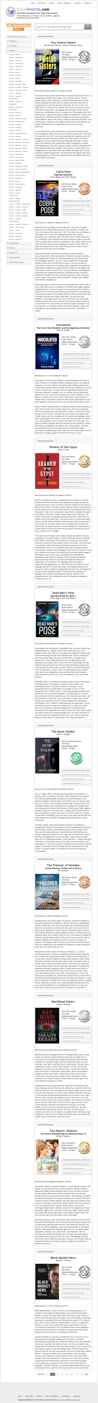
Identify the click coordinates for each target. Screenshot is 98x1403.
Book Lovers (39, 3)
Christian (12, 46)
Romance (12, 252)
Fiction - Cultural (15, 75)
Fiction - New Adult (16, 157)
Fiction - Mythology (16, 154)
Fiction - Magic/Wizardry (18, 133)
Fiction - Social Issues (17, 175)
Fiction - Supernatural (17, 184)
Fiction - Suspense (16, 187)
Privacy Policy (61, 1400)
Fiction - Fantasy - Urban (18, 90)
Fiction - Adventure (16, 57)
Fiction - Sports (14, 181)
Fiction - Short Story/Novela (19, 172)
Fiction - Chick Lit (15, 69)
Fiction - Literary (15, 130)
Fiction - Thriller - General (18, 207)
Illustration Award (15, 262)
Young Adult (13, 257)
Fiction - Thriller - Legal (17, 210)
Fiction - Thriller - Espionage (19, 204)
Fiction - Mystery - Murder (18, 148)
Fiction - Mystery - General (18, 139)
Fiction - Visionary (15, 233)
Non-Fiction (13, 243)
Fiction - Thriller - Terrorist (18, 224)
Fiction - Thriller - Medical (18, 213)
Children (11, 41)
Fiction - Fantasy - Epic (17, 84)
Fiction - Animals (15, 60)
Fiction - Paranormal (16, 160)
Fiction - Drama (14, 78)
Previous (41, 1374)
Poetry (11, 248)
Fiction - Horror (14, 115)
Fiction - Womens (15, 239)
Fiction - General (15, 93)
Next (86, 1374)
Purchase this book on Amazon (73, 77)
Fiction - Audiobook (16, 66)
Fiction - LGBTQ (15, 127)
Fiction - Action (14, 54)
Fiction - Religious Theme (18, 166)
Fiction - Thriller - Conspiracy (15, 194)
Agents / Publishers (62, 3)
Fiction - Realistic (15, 163)
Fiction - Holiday (15, 112)
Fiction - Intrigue (15, 124)
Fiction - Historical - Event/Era (16, 103)
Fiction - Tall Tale (15, 190)
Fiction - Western (15, 236)
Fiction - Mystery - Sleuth (18, 151)
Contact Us (87, 3)
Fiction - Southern (15, 178)
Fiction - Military (15, 136)
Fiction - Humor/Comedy (18, 118)
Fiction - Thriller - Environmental (15, 200)
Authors (49, 3)
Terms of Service (74, 1400)
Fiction (11, 50)
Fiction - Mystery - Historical (19, 142)
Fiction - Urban (14, 230)
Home (29, 3)
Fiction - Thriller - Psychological (15, 220)
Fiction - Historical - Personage (16, 108)
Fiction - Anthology (16, 63)
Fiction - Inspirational (17, 121)
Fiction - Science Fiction (18, 169)
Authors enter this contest (72, 82)
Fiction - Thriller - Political (18, 216)
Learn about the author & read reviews (76, 73)
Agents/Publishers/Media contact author (76, 69)
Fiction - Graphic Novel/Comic (15, 97)
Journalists (76, 3)
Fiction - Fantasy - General (18, 87)
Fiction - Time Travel (16, 227)
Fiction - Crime (14, 72)
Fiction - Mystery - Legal (18, 145)
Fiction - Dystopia (15, 81)
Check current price (69, 57)
